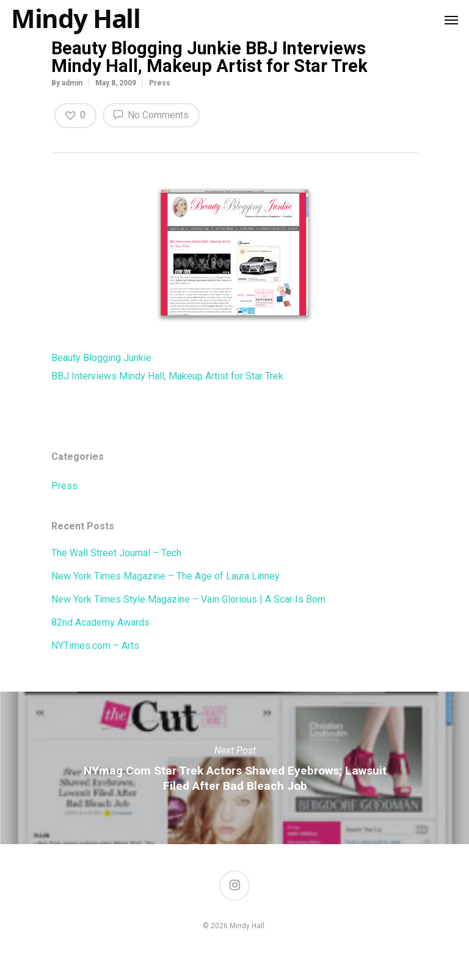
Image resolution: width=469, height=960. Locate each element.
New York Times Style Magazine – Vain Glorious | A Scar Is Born (188, 599)
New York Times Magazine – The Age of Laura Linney (165, 576)
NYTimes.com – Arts (95, 645)
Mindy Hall (75, 18)
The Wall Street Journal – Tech (116, 553)
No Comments (151, 114)
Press (159, 83)
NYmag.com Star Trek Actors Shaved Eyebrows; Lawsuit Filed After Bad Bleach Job (234, 768)
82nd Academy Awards (100, 622)
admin (72, 83)
